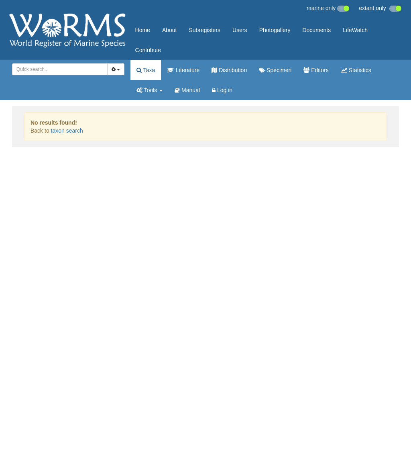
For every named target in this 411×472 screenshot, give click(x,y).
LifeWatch (355, 30)
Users (239, 30)
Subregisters (204, 30)
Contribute (148, 50)
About (169, 30)
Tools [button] (149, 90)
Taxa (145, 70)
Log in (222, 90)
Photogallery (275, 30)
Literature (183, 70)
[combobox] (60, 69)
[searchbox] (58, 69)
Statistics (356, 70)
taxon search (67, 130)
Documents (316, 30)
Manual (187, 90)
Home (142, 30)
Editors (315, 70)
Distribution (229, 70)
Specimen (275, 70)
